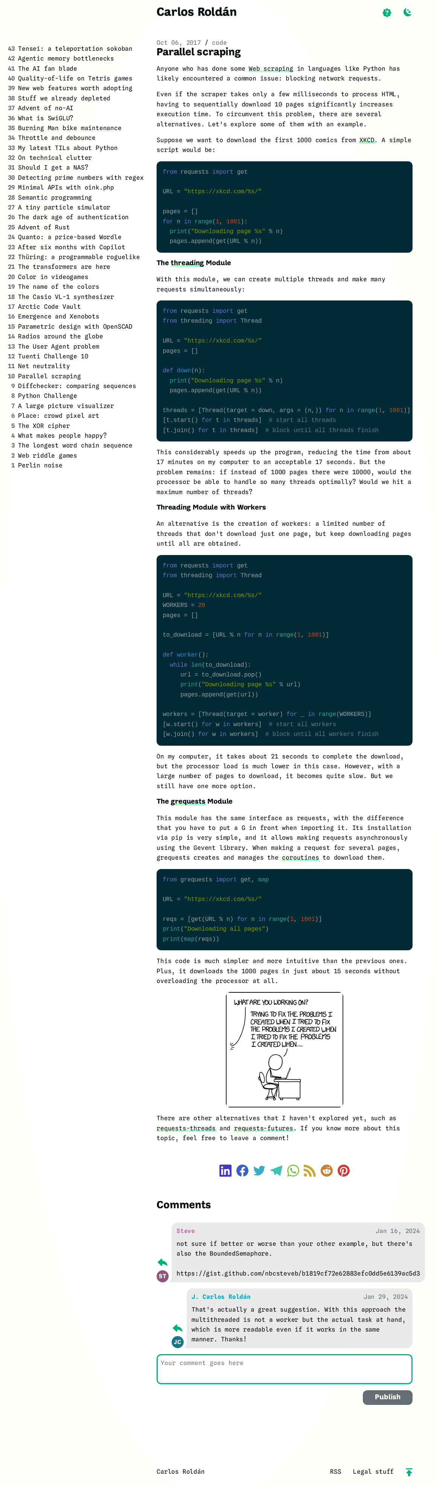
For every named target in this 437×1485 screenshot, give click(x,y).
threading (187, 263)
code (219, 42)
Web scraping (271, 68)
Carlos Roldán (196, 13)
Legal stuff (373, 1471)
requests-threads (186, 1128)
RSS (335, 1471)
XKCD (366, 140)
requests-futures (263, 1128)
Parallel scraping (199, 52)
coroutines (300, 857)
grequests (188, 801)
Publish (387, 1397)
